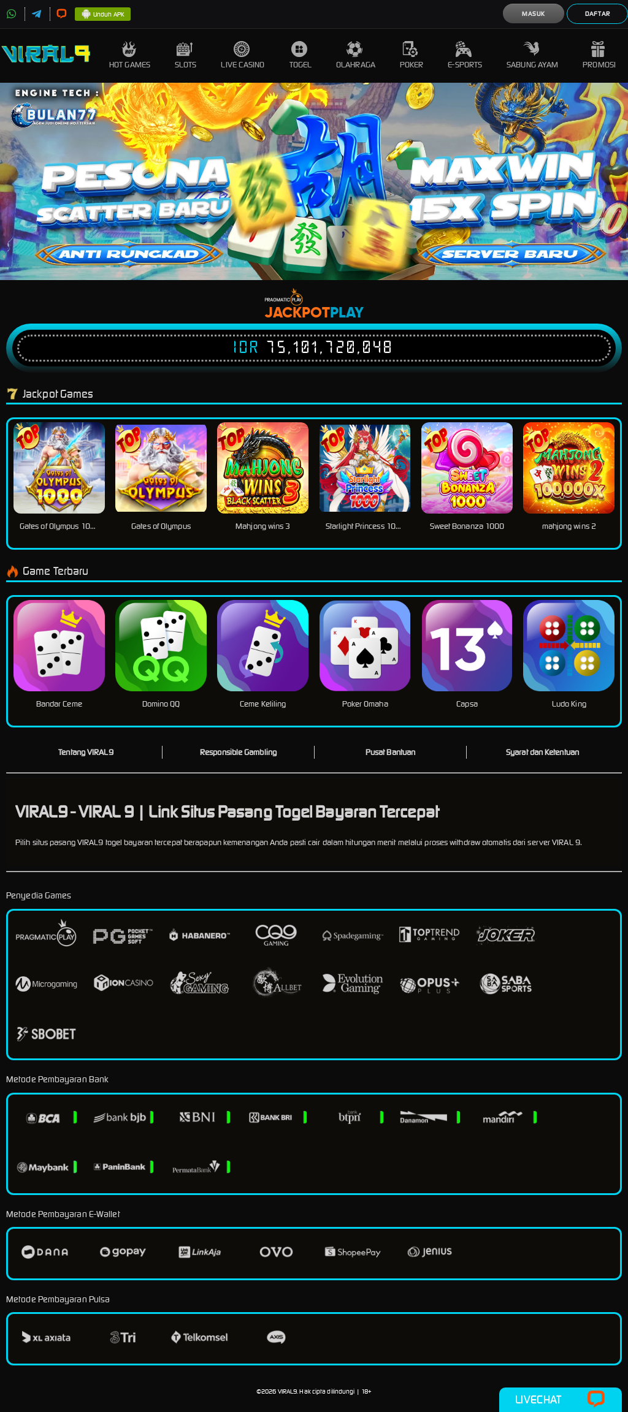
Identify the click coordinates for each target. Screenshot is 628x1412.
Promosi (599, 55)
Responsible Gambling (238, 752)
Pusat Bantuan (390, 752)
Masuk (533, 14)
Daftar (597, 14)
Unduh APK (102, 15)
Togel (300, 55)
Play (347, 313)
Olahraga (355, 55)
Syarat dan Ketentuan (542, 752)
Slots (186, 55)
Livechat (560, 1399)
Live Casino (242, 55)
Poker (412, 55)
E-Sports (465, 55)
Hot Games (129, 55)
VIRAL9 (287, 1391)
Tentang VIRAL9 (85, 752)
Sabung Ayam (532, 55)
